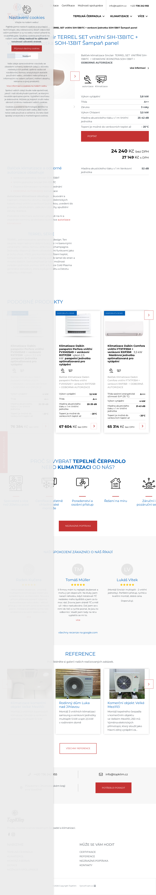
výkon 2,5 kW (75, 355)
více (78, 620)
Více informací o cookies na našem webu (27, 86)
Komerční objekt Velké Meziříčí (126, 705)
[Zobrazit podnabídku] (103, 16)
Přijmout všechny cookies (26, 48)
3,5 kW (126, 353)
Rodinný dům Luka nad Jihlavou (74, 705)
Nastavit (27, 56)
